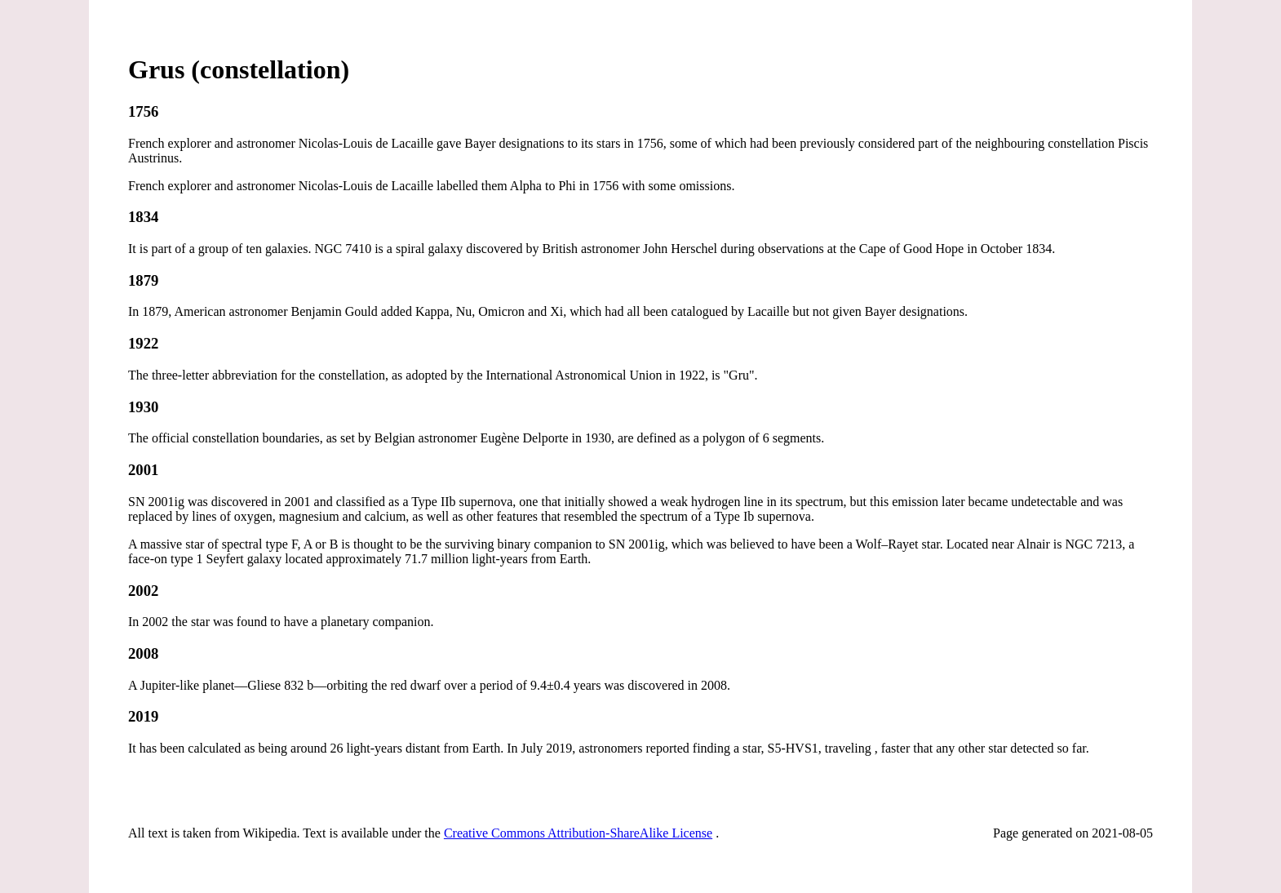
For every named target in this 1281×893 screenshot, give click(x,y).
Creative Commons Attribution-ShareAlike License (578, 833)
